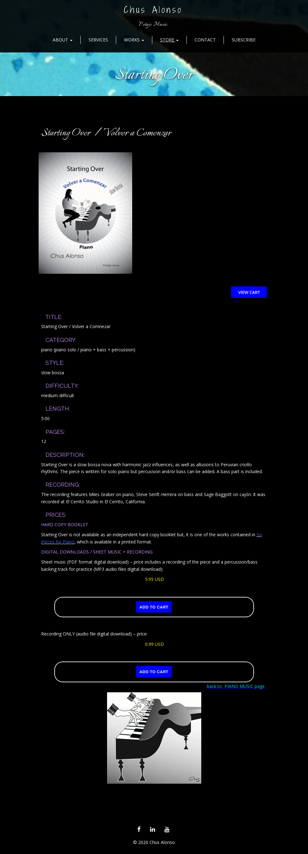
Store (169, 40)
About (63, 40)
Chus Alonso (153, 9)
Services (98, 40)
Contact (205, 40)
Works (134, 40)
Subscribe (244, 40)
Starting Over (154, 75)
